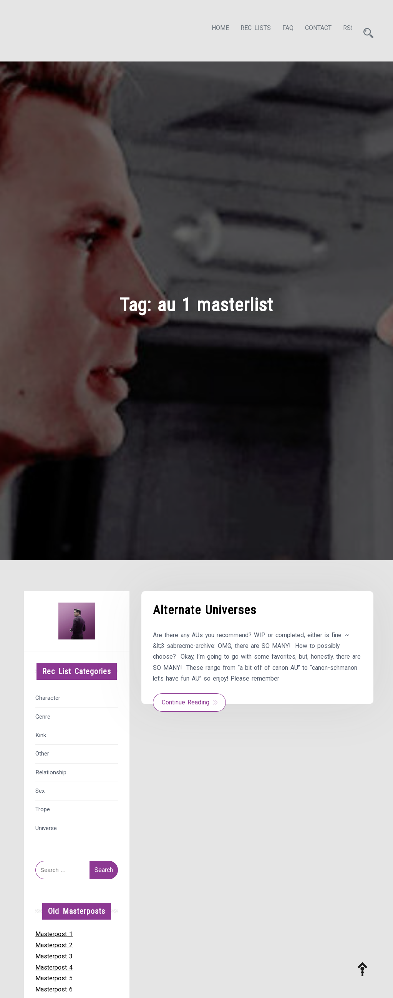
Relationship (50, 770)
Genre (42, 714)
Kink (40, 732)
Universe (46, 825)
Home (213, 29)
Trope (42, 807)
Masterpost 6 (54, 987)
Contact (311, 29)
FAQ (281, 29)
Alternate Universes (204, 608)
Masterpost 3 (54, 954)
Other (42, 751)
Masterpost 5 (54, 976)
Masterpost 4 (54, 965)
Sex (40, 788)
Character (47, 695)
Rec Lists (249, 29)
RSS (342, 29)
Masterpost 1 (54, 931)
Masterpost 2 (54, 943)
